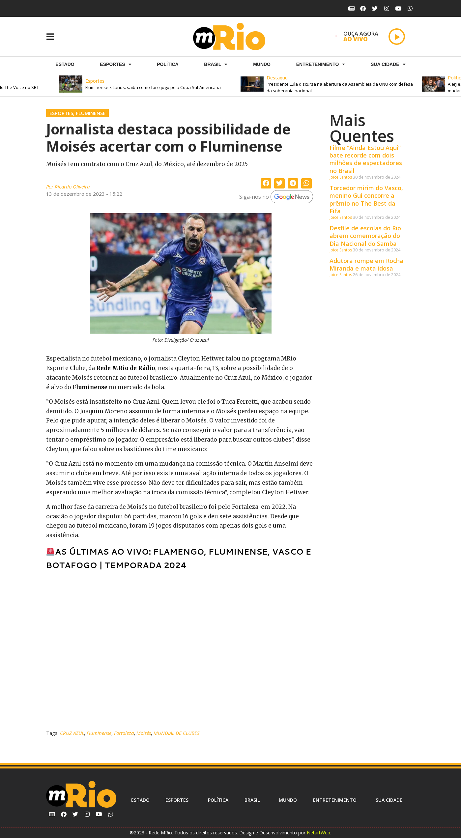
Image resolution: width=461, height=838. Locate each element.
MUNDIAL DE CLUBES (177, 733)
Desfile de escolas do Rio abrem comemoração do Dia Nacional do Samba (365, 235)
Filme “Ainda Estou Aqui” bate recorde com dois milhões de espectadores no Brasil (366, 159)
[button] (157, 84)
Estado (64, 64)
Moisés (143, 733)
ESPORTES (115, 64)
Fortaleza (124, 733)
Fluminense (90, 113)
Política (167, 64)
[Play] (397, 36)
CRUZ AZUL (72, 733)
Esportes (61, 113)
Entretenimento (320, 64)
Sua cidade (388, 64)
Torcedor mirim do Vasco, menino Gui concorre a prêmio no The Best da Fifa (366, 199)
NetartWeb (318, 832)
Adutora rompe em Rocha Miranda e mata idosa (366, 264)
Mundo (262, 64)
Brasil (215, 64)
